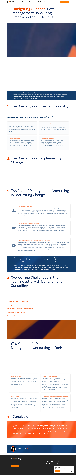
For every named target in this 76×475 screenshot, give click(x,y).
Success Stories (60, 458)
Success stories (32, 1)
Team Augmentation (50, 461)
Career (58, 463)
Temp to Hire (48, 465)
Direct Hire (48, 463)
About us (52, 1)
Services (24, 1)
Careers (46, 1)
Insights (40, 1)
